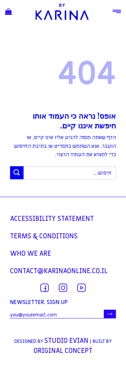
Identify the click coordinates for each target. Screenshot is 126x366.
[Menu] (117, 11)
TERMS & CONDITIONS (44, 236)
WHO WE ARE (30, 253)
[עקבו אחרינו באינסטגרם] (63, 288)
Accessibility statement (52, 219)
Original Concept (63, 351)
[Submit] (17, 172)
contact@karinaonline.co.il (59, 271)
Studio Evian (66, 341)
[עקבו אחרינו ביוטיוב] (81, 288)
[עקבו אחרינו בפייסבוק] (44, 288)
